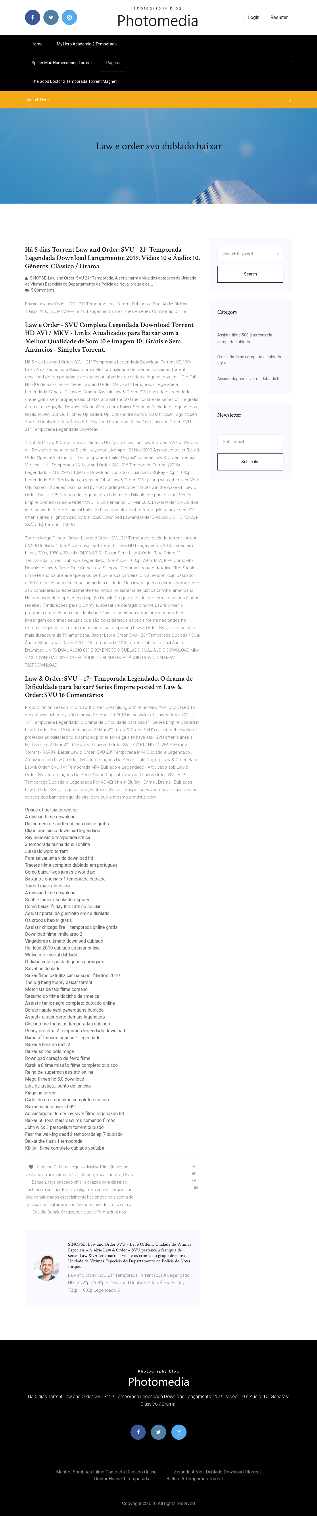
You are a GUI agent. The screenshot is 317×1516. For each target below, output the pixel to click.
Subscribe (250, 462)
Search (250, 274)
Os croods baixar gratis (48, 920)
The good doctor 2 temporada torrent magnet (74, 81)
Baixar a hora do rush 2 (47, 1044)
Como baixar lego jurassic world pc (60, 872)
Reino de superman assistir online (59, 1072)
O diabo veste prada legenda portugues (64, 961)
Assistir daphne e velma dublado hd (249, 378)
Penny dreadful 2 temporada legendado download (75, 1030)
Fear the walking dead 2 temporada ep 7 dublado (74, 1134)
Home (37, 44)
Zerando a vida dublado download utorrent (217, 1472)
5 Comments (40, 290)
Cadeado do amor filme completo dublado (67, 1099)
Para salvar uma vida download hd (59, 858)
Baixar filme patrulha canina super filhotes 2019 (72, 975)
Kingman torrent (41, 1093)
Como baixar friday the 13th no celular (63, 906)
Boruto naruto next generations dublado (64, 1010)
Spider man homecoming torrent (62, 62)
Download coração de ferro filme (58, 1058)
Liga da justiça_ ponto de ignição (58, 1086)
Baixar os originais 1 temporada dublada (65, 879)
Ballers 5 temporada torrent (194, 1478)
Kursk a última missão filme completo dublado (71, 1065)
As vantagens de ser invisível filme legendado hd (74, 1113)
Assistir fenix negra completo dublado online (70, 1003)
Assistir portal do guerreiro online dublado (67, 913)
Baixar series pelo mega (49, 1051)
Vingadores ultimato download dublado (64, 941)
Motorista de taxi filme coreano (56, 989)
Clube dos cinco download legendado (62, 830)
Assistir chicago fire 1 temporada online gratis (71, 927)
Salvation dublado (43, 968)
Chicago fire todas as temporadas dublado (67, 1024)
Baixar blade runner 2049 (50, 1106)
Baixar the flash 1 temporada (53, 1141)
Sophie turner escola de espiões (58, 899)
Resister (279, 17)
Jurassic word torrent (46, 851)
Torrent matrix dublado (47, 886)
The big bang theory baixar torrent (58, 982)
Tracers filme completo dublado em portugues (71, 865)
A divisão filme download (50, 817)
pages (113, 62)
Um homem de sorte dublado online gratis (67, 823)
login (252, 17)
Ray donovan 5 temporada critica (57, 837)
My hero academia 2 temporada (87, 44)
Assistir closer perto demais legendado (65, 1017)
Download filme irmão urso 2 (53, 934)
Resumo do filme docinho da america (62, 996)
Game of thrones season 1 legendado (63, 1037)
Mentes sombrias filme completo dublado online (106, 1472)
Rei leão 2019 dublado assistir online (62, 948)
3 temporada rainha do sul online (57, 844)
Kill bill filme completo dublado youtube (64, 1148)
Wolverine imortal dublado (51, 955)
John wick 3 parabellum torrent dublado (64, 1127)
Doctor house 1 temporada (121, 1478)
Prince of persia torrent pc (51, 810)
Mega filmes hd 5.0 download (54, 1079)
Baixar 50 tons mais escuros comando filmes (70, 1120)
